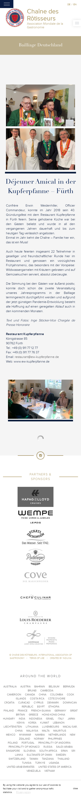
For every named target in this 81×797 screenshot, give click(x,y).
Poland (13, 742)
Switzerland (17, 758)
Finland (9, 710)
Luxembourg (50, 726)
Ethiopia (53, 706)
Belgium (54, 686)
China (42, 694)
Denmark (53, 702)
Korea (32, 722)
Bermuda (69, 686)
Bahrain (39, 686)
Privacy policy (23, 792)
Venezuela (33, 771)
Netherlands (57, 734)
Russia (47, 746)
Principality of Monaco (24, 746)
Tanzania (48, 758)
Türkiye (40, 762)
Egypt (41, 706)
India (22, 718)
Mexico (10, 734)
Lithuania (32, 726)
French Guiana (41, 710)
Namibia (40, 734)
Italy (61, 718)
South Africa (48, 750)
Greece (33, 714)
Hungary (9, 718)
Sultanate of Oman (39, 754)
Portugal (28, 742)
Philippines (55, 738)
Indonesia (35, 718)
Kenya (21, 722)
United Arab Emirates (21, 766)
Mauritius (59, 730)
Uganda (54, 762)
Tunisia (26, 762)
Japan (71, 718)
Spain (64, 750)
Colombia (56, 694)
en (74, 4)
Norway (39, 738)
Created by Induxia (60, 658)
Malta (45, 730)
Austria (25, 686)
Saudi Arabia (64, 746)
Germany (60, 710)
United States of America (54, 766)
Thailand (63, 758)
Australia (10, 686)
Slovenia (30, 750)
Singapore (13, 750)
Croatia (9, 702)
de (68, 4)
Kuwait (44, 722)
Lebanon (58, 722)
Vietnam (49, 771)
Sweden (61, 754)
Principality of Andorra (54, 742)
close (75, 788)
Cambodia (46, 690)
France (22, 710)
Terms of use (37, 658)
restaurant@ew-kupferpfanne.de (37, 357)
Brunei (32, 690)
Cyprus (38, 702)
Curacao (24, 702)
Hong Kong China (53, 714)
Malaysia (32, 730)
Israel (50, 718)
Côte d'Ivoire (56, 698)
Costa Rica (37, 698)
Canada (30, 694)
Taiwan (33, 758)
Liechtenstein (13, 726)
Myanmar (25, 734)
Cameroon (14, 694)
